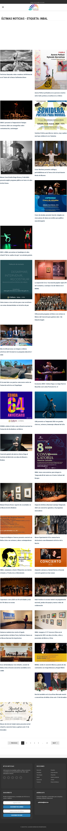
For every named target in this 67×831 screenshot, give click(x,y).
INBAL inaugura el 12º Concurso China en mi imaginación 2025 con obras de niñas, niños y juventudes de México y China (49, 635)
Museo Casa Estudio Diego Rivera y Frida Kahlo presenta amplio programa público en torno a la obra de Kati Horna (16, 180)
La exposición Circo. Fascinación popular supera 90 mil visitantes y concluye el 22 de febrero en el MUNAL (51, 285)
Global (52, 779)
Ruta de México (55, 782)
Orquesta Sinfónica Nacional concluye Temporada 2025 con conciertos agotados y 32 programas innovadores (50, 508)
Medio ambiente (55, 777)
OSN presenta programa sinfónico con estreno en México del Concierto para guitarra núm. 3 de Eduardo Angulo (50, 317)
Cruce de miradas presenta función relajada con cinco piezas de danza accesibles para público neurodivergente (49, 218)
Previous (14, 743)
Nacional (39, 770)
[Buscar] (64, 7)
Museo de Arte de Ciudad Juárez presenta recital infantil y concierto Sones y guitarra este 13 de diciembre (15, 727)
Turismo (39, 782)
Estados (53, 770)
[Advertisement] (33, 35)
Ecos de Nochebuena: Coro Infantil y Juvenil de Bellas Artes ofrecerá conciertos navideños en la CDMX (15, 668)
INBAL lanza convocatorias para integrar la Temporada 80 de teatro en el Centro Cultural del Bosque (50, 475)
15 (47, 743)
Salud (38, 777)
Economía (39, 779)
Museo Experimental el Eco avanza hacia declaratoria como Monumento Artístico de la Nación (49, 540)
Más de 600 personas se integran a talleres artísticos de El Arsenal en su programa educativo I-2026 (16, 352)
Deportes (53, 775)
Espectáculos (54, 772)
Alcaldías (39, 772)
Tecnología (39, 775)
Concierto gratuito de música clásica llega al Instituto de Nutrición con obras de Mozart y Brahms (14, 457)
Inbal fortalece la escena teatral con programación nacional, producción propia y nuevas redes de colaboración (50, 602)
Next (54, 743)
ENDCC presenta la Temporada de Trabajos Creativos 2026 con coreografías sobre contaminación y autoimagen (13, 125)
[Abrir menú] (3, 7)
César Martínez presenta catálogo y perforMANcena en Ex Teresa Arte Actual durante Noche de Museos (50, 172)
